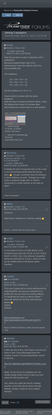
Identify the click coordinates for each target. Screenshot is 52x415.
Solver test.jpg (12, 126)
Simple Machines (5, 413)
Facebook (18, 413)
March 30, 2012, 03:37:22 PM (16, 346)
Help (38, 411)
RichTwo (12, 153)
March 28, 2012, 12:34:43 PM (16, 165)
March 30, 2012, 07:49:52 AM (16, 285)
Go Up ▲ (40, 413)
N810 (9, 204)
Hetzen (11, 338)
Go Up (5, 402)
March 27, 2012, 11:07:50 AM (18, 53)
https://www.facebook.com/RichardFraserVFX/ (22, 320)
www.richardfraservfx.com (14, 318)
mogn (10, 45)
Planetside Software (21, 411)
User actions (42, 402)
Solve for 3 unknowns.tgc (16, 135)
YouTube (25, 413)
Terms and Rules (46, 411)
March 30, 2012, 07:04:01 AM (16, 247)
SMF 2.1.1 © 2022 (5, 411)
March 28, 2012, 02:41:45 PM (16, 209)
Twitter (30, 411)
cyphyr (11, 276)
